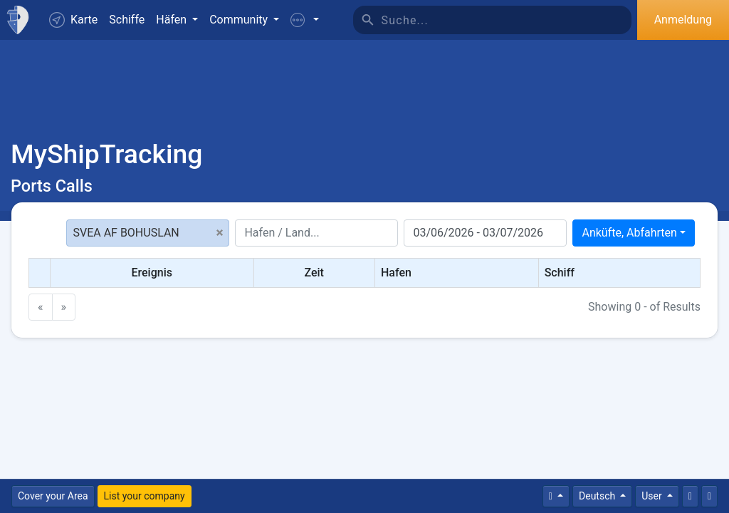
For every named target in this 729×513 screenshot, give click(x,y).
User (652, 496)
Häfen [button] (172, 19)
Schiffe (127, 19)
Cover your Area (53, 496)
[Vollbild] (709, 496)
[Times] (556, 496)
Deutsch (598, 496)
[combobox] (633, 233)
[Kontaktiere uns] (690, 496)
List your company (144, 496)
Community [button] (240, 19)
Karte (73, 20)
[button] (305, 20)
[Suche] (506, 20)
